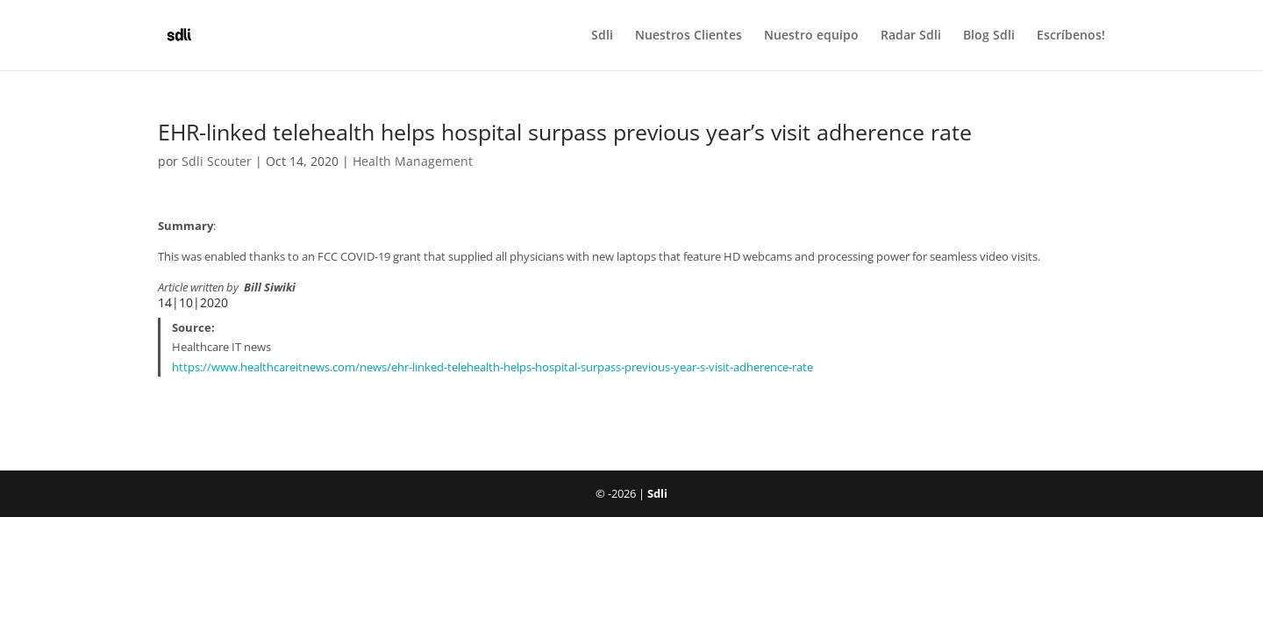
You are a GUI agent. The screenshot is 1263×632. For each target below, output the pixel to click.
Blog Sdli (989, 36)
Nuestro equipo (811, 36)
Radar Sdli (911, 36)
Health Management (413, 161)
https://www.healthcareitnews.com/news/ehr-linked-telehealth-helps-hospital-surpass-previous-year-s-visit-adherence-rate (492, 367)
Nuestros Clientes (688, 36)
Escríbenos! (1071, 36)
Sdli (602, 36)
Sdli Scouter (217, 161)
